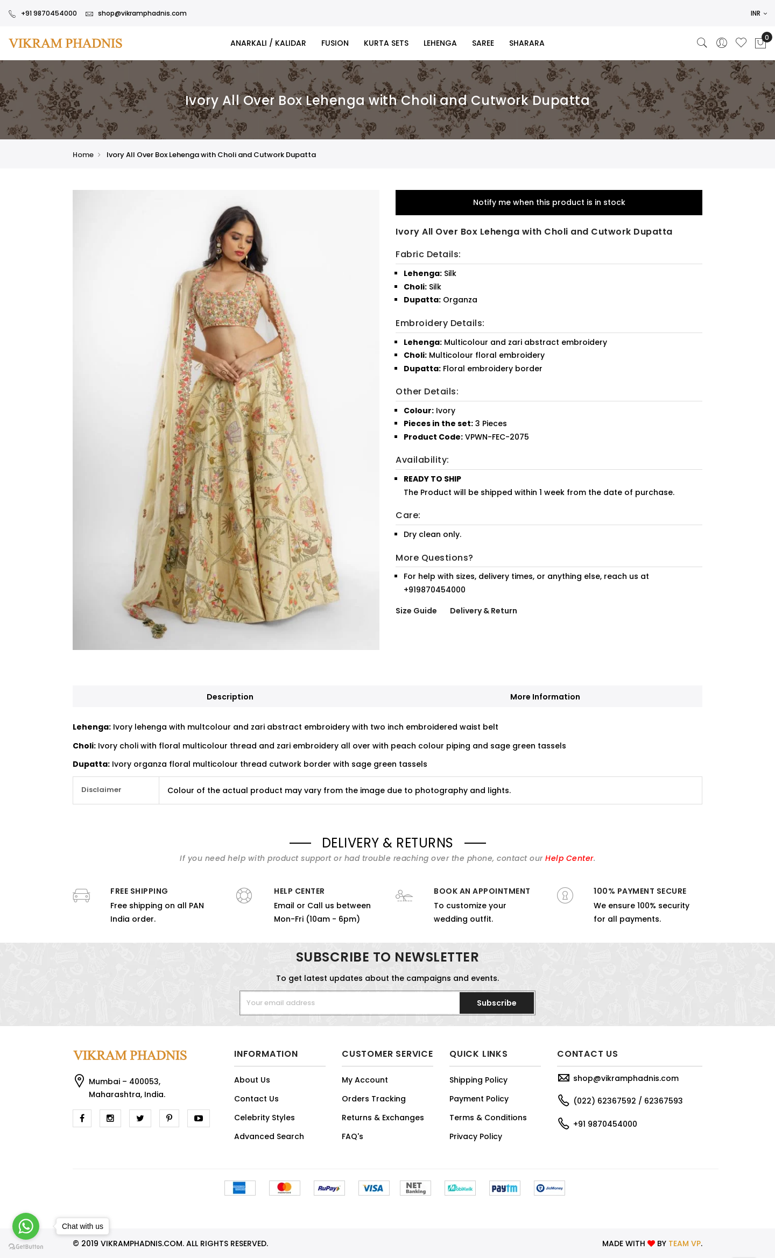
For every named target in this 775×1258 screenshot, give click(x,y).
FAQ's (352, 1136)
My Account (365, 1080)
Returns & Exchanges (383, 1117)
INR (759, 13)
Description (230, 696)
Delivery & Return (483, 610)
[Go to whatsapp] (25, 1226)
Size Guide (416, 610)
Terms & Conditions (488, 1117)
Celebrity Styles (264, 1117)
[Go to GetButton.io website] (26, 1246)
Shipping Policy (478, 1080)
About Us (252, 1080)
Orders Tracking (374, 1098)
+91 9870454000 (42, 13)
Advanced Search (269, 1136)
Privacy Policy (475, 1136)
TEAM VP (684, 1243)
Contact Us (256, 1098)
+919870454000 (435, 589)
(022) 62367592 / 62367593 (628, 1101)
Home (83, 155)
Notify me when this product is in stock (549, 202)
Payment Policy (479, 1098)
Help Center (569, 858)
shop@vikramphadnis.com (136, 13)
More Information (545, 696)
